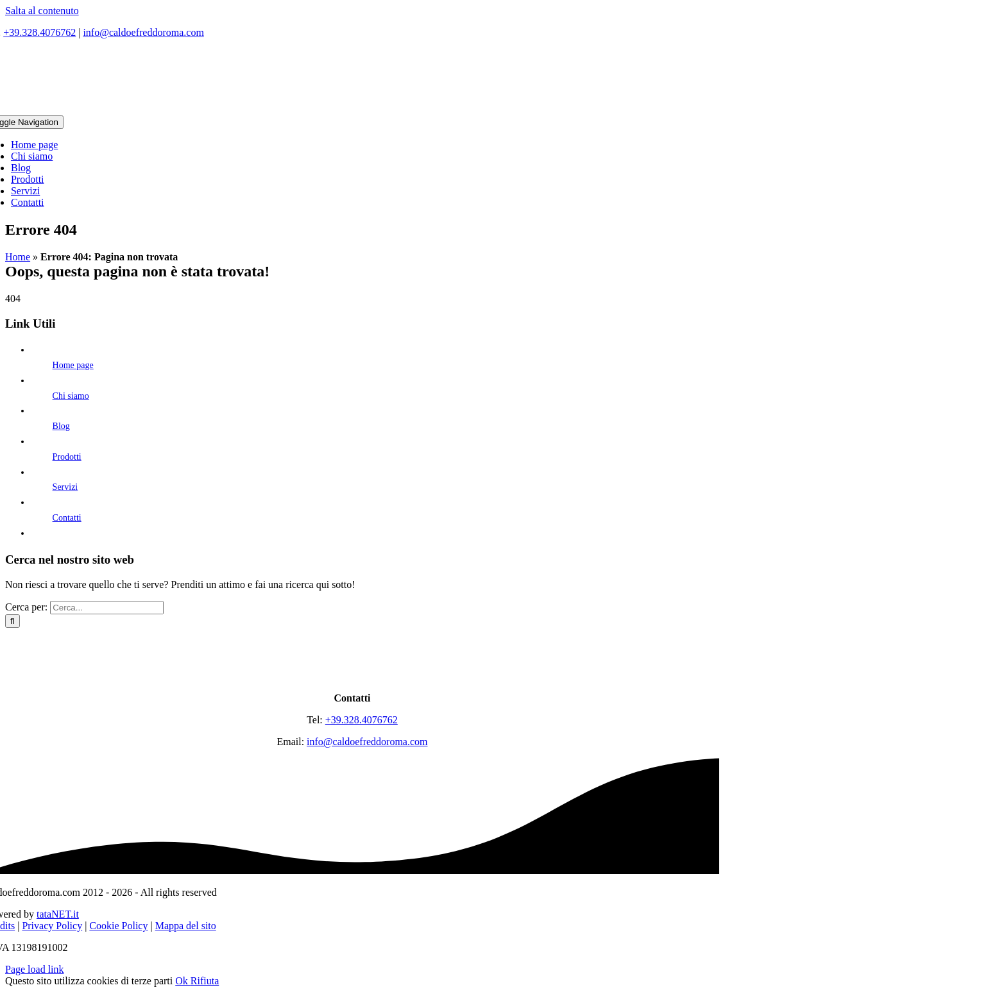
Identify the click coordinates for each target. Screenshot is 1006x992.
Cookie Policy (118, 925)
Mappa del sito (185, 925)
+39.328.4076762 (39, 32)
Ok (183, 980)
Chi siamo (71, 396)
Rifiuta (205, 980)
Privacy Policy (52, 925)
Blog (61, 426)
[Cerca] (12, 621)
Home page (73, 365)
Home (17, 256)
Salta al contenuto (42, 10)
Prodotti (67, 457)
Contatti (67, 518)
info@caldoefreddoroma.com (143, 32)
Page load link (34, 969)
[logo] (352, 676)
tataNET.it (58, 914)
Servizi (65, 487)
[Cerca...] (107, 607)
